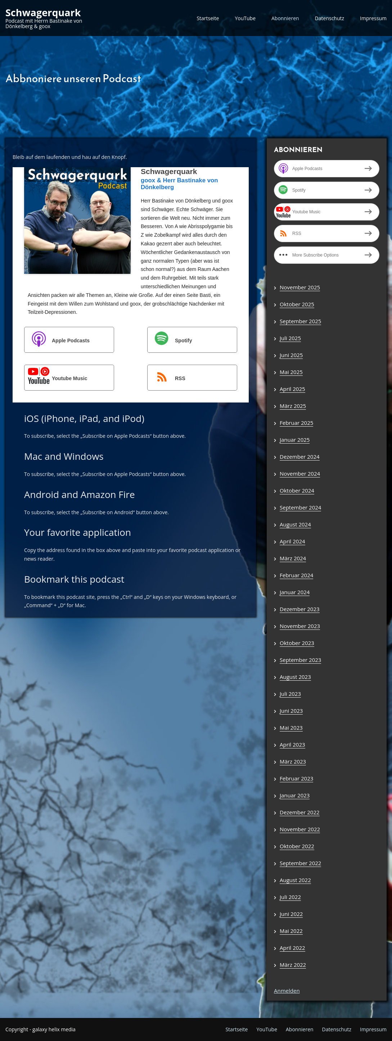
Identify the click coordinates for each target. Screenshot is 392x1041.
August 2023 (295, 676)
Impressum (373, 18)
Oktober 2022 (297, 846)
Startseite (208, 18)
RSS (166, 378)
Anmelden (287, 990)
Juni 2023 (291, 710)
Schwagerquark (43, 12)
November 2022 (300, 829)
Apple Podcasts (57, 340)
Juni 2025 (291, 355)
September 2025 (300, 321)
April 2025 (292, 388)
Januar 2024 (295, 592)
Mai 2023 (291, 727)
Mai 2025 (291, 371)
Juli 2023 (290, 693)
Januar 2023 (295, 795)
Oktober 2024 (297, 490)
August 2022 (295, 880)
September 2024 (300, 507)
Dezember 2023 (300, 609)
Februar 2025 (296, 422)
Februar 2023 (296, 778)
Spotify (170, 340)
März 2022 (293, 964)
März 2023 (293, 761)
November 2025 (300, 287)
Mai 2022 (291, 930)
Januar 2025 (295, 439)
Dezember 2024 (300, 456)
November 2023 (300, 626)
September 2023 (300, 659)
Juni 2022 (291, 913)
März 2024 (293, 558)
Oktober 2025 (297, 304)
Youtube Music (56, 378)
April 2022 (292, 947)
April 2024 (292, 541)
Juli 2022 (290, 896)
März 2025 (293, 405)
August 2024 (295, 524)
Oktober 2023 (297, 642)
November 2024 (300, 473)
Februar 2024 (296, 575)
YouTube (245, 18)
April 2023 (292, 744)
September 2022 (300, 863)
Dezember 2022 (300, 812)
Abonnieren (285, 18)
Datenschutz (329, 18)
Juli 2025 (290, 338)
